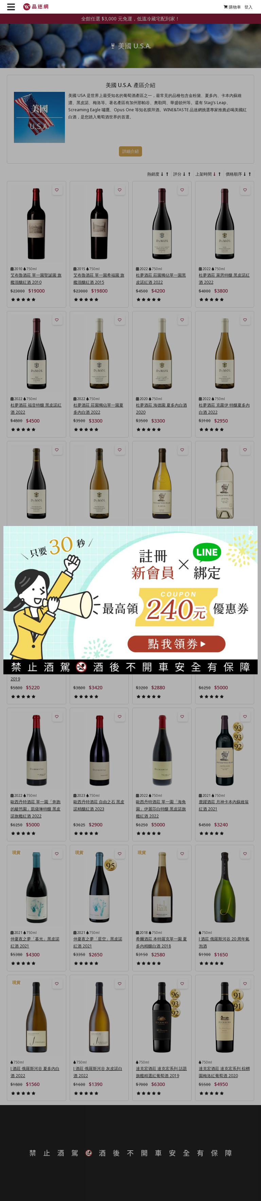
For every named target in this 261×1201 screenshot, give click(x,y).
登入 (248, 7)
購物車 (232, 7)
